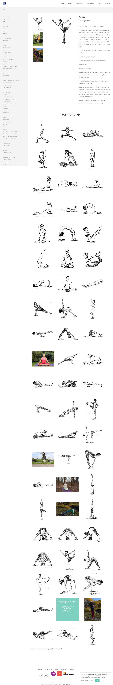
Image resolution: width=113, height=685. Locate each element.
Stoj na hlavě (7, 122)
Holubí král (6, 26)
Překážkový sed (7, 101)
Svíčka (5, 129)
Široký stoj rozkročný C (10, 136)
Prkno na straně (7, 96)
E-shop (70, 3)
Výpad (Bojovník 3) (8, 155)
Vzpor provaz (7, 159)
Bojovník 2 (6, 19)
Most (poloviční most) (9, 59)
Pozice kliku (6, 92)
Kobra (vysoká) (7, 38)
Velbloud (6, 148)
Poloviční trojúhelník (9, 82)
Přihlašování (90, 3)
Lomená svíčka (7, 52)
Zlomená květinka (8, 162)
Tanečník (5, 140)
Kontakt (107, 3)
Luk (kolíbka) (6, 57)
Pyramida (5, 108)
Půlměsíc (5, 106)
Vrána (5, 150)
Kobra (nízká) (7, 35)
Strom (5, 124)
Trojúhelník (6, 143)
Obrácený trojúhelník (9, 68)
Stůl (4, 126)
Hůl (4, 31)
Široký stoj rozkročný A (10, 131)
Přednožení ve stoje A (9, 99)
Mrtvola (5, 64)
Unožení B (6, 145)
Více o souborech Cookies (87, 680)
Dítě (4, 21)
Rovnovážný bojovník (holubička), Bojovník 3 (12, 111)
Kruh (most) (6, 47)
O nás (99, 3)
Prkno (5, 94)
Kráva (4, 45)
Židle (4, 164)
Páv (4, 73)
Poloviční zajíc (7, 85)
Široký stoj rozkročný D (10, 138)
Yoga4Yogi (72, 669)
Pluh (4, 78)
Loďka (5, 50)
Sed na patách (7, 119)
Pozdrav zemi (7, 87)
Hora (4, 28)
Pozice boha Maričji (8, 89)
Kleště (5, 33)
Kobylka (5, 40)
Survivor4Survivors (56, 671)
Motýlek (5, 61)
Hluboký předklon (8, 24)
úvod (62, 3)
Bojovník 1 (6, 17)
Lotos (4, 54)
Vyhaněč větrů (7, 152)
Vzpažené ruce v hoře (9, 157)
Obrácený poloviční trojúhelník (12, 66)
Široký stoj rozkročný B (10, 133)
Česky (4, 9)
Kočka (5, 42)
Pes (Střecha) (6, 75)
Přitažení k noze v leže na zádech (12, 104)
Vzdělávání (79, 3)
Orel (4, 71)
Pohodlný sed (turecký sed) (11, 80)
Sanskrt (12, 9)
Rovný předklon (7, 115)
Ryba (4, 117)
